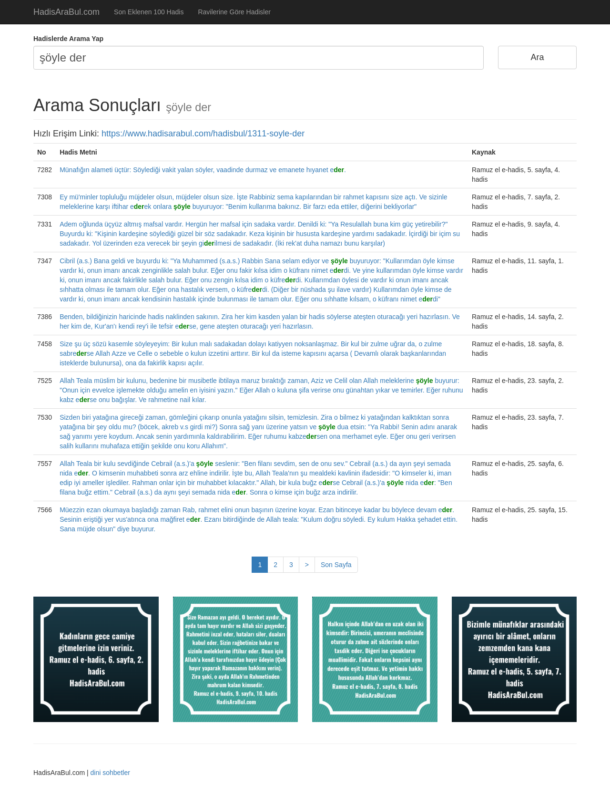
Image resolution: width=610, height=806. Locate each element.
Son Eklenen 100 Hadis (148, 12)
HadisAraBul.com (66, 12)
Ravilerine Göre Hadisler (234, 12)
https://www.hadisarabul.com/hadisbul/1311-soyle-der (203, 133)
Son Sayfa (336, 564)
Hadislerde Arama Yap (68, 38)
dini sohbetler (110, 772)
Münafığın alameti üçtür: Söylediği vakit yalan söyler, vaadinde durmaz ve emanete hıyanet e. (203, 170)
